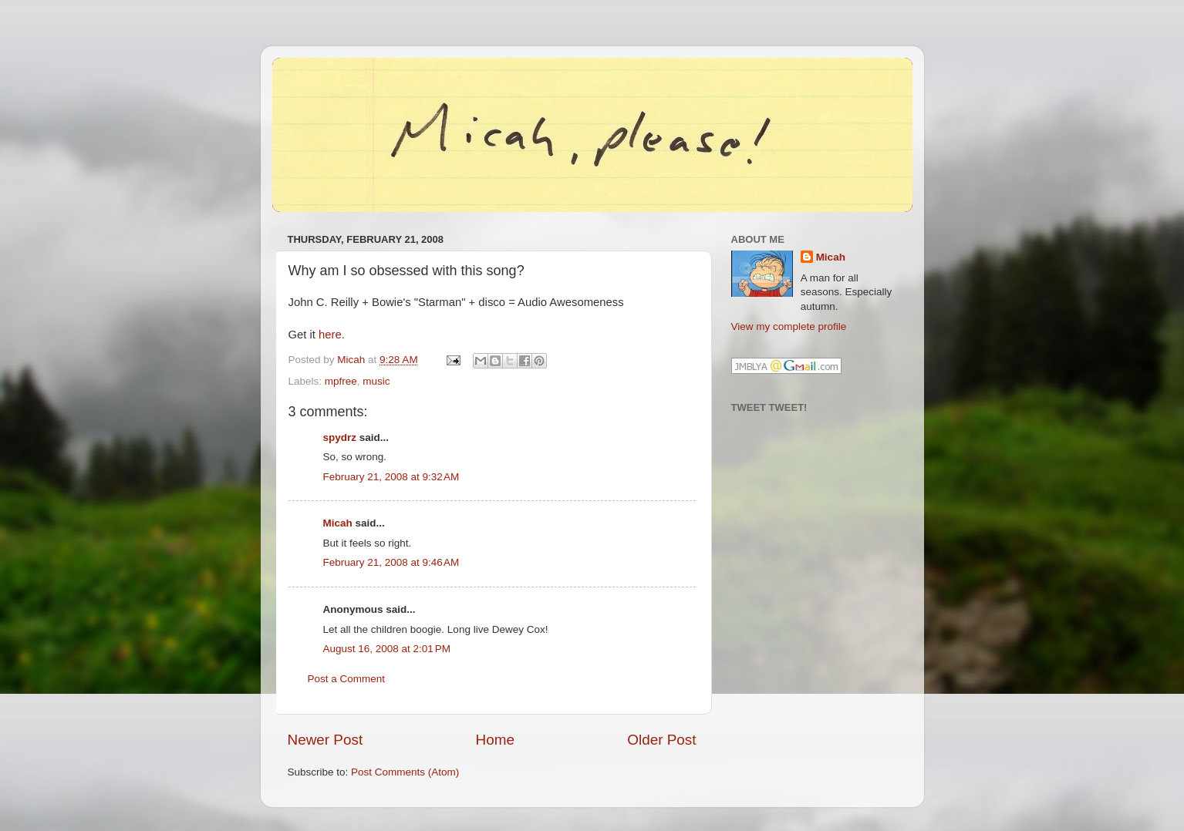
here (330, 334)
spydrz (340, 437)
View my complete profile (789, 326)
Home (495, 740)
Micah (338, 523)
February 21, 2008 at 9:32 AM (391, 477)
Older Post (661, 740)
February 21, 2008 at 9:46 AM (391, 562)
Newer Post (325, 740)
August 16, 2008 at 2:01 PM (387, 648)
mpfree (341, 381)
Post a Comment (347, 679)
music (376, 381)
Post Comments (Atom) (405, 772)
